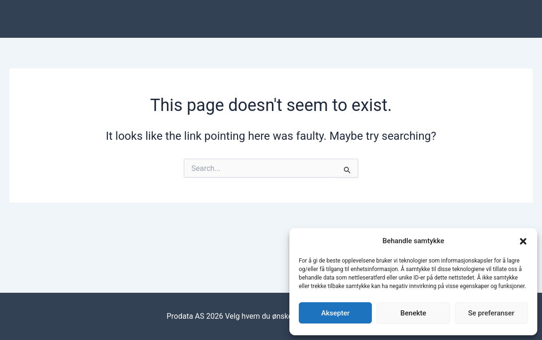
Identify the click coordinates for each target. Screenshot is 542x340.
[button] (523, 241)
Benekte (414, 313)
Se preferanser (491, 313)
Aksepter (335, 313)
